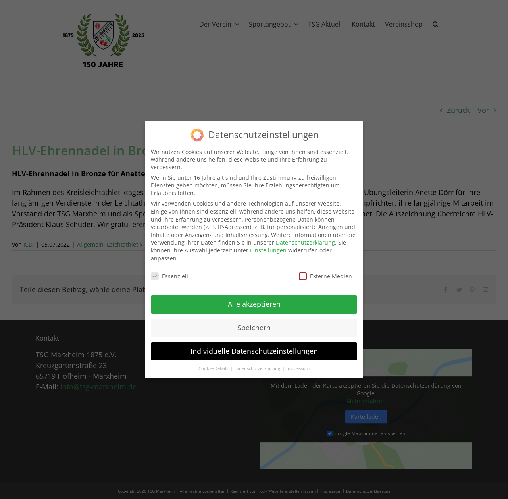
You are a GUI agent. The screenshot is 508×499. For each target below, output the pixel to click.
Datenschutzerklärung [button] (258, 364)
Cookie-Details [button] (213, 364)
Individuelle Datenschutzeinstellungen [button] (254, 346)
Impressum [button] (298, 364)
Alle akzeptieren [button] (254, 299)
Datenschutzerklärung (305, 238)
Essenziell (169, 272)
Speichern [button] (254, 323)
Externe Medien (325, 272)
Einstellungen (268, 246)
